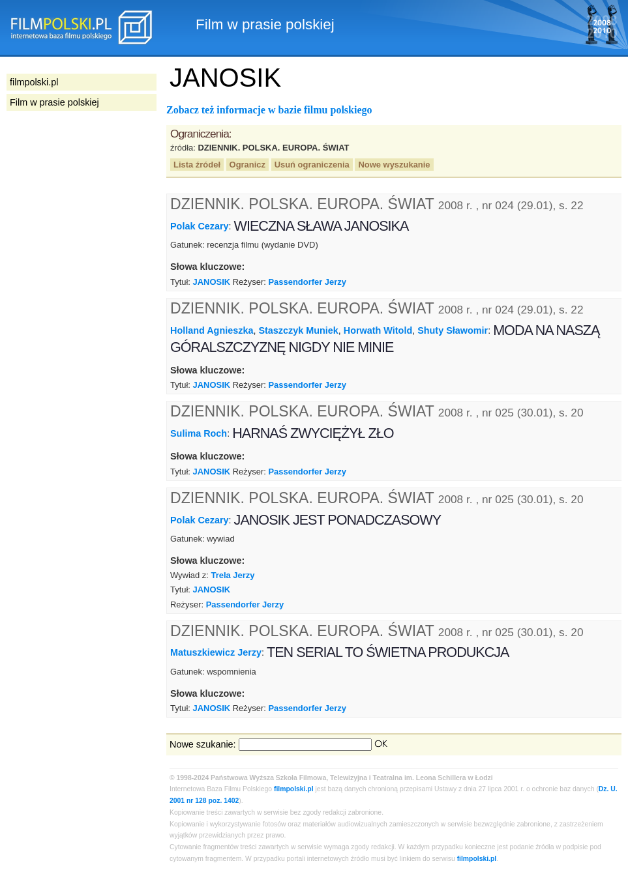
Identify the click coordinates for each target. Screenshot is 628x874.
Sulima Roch (198, 433)
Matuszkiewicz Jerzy (216, 652)
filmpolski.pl (294, 789)
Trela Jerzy (233, 575)
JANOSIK (212, 282)
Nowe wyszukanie (394, 164)
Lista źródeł (196, 164)
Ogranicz (247, 164)
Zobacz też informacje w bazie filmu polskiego (269, 109)
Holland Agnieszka (211, 330)
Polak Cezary (199, 226)
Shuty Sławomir (452, 330)
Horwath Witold (378, 330)
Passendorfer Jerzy (307, 282)
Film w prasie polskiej (54, 102)
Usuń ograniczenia (312, 164)
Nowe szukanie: (203, 744)
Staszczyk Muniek (298, 330)
